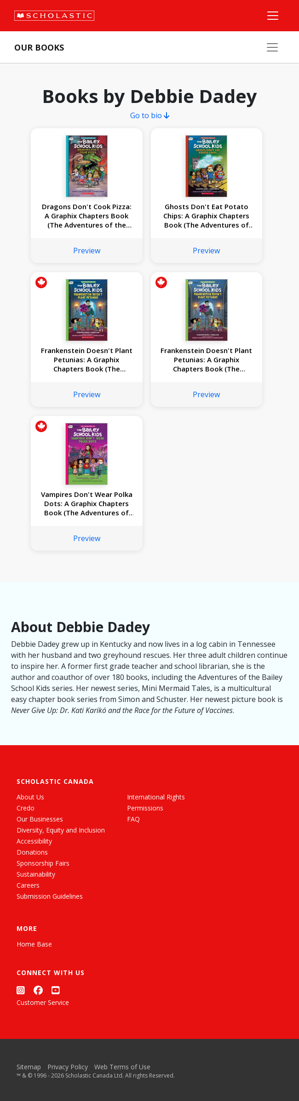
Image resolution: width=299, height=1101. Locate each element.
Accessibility (34, 841)
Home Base (34, 944)
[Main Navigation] (272, 15)
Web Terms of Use (122, 1066)
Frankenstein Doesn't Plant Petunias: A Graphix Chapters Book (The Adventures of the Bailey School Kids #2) (86, 359)
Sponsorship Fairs (43, 863)
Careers (28, 885)
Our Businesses (40, 819)
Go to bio (149, 115)
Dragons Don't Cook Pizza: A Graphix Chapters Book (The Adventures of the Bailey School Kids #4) (87, 215)
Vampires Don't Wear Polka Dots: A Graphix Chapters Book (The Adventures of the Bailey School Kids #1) (86, 503)
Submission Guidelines (50, 896)
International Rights (156, 797)
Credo (25, 808)
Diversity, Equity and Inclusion (61, 830)
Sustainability (36, 874)
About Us (30, 797)
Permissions (145, 808)
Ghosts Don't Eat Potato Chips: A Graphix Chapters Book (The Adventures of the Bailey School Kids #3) (206, 215)
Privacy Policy (67, 1066)
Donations (32, 852)
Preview (86, 250)
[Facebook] (38, 990)
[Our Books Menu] (272, 47)
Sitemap (29, 1066)
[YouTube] (56, 990)
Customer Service (43, 1002)
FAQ (133, 819)
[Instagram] (21, 990)
